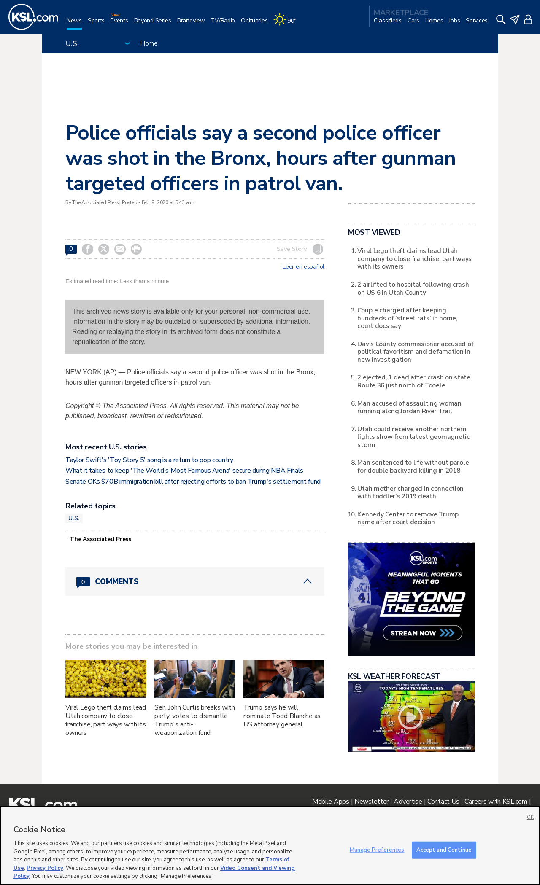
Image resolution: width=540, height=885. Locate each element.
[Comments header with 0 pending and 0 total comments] (194, 581)
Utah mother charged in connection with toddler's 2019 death (410, 492)
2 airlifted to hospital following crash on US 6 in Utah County (413, 288)
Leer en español (303, 267)
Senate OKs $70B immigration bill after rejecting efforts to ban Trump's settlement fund (193, 481)
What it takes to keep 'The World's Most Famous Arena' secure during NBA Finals (184, 470)
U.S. (74, 518)
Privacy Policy (45, 868)
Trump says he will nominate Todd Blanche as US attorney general (282, 716)
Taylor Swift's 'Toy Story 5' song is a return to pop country (149, 460)
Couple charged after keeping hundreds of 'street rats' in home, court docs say (407, 318)
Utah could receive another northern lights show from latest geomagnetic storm (413, 437)
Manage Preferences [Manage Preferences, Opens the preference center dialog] (377, 849)
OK (530, 817)
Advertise (408, 801)
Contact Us (443, 801)
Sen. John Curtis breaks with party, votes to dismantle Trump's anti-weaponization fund (194, 720)
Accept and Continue (444, 849)
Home (149, 43)
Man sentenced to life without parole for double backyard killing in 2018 (413, 466)
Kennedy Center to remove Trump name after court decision (408, 518)
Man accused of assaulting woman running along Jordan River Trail (409, 407)
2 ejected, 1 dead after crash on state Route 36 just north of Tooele (413, 381)
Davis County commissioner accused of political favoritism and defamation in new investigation (415, 351)
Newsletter (371, 801)
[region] (270, 845)
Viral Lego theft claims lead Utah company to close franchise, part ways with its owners (105, 720)
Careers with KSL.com (495, 801)
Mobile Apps (330, 801)
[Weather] (287, 24)
